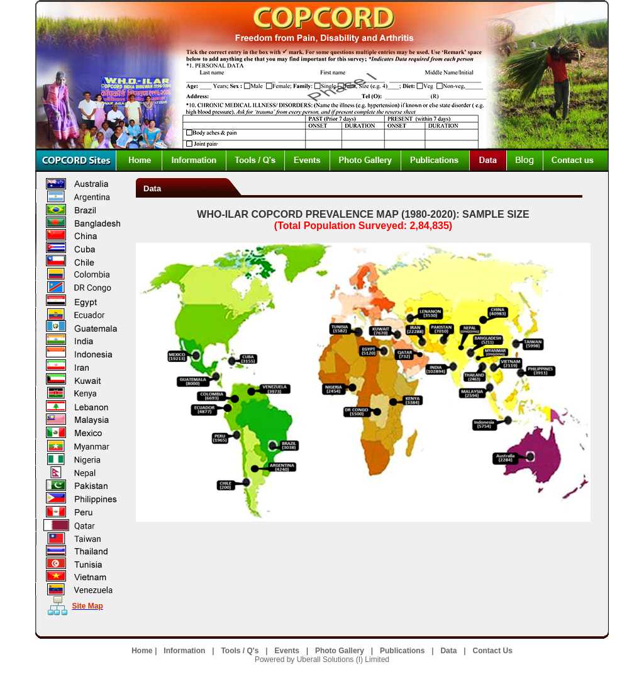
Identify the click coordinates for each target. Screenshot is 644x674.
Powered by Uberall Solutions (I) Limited (322, 659)
